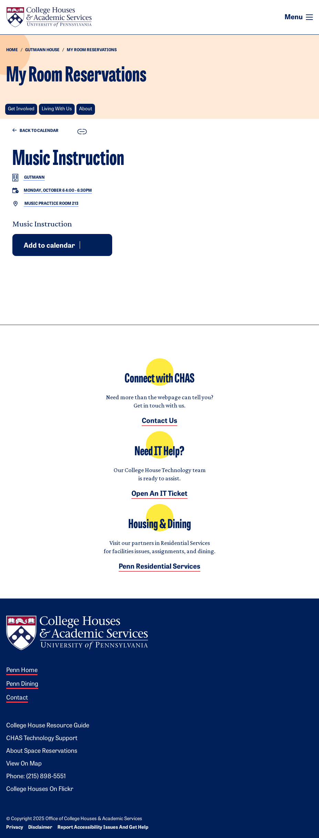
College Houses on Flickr (39, 789)
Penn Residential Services (159, 566)
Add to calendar (49, 246)
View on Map (24, 764)
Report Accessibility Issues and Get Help (102, 827)
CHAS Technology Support (41, 738)
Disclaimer (40, 827)
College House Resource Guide (47, 726)
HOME (12, 50)
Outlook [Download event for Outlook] (94, 244)
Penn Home (22, 670)
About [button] (85, 109)
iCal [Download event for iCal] (102, 244)
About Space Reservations (41, 751)
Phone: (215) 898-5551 (36, 776)
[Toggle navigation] (309, 17)
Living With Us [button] (57, 109)
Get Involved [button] (21, 109)
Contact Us (159, 421)
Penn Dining (22, 684)
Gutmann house (42, 50)
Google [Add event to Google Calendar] (85, 244)
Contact (17, 698)
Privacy (14, 827)
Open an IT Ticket (159, 494)
